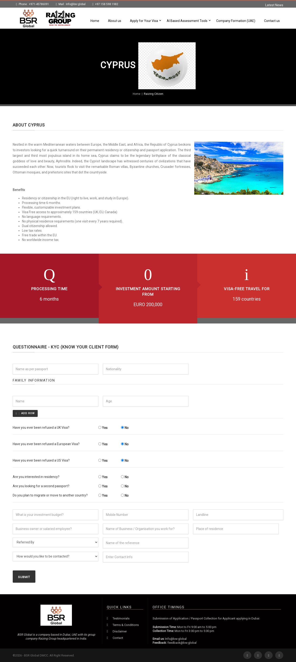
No (125, 428)
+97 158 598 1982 (106, 4)
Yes (103, 428)
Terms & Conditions (126, 625)
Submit (24, 577)
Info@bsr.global (76, 4)
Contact (118, 638)
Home (94, 21)
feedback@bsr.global (182, 642)
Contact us (272, 21)
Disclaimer (120, 631)
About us (114, 21)
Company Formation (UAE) (235, 21)
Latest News (274, 5)
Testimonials (121, 618)
